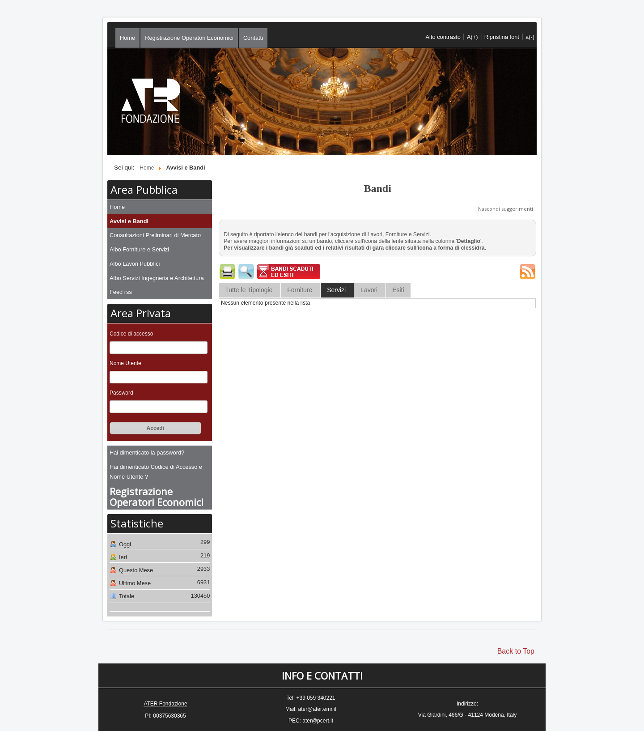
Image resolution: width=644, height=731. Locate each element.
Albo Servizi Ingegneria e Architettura (157, 278)
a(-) (529, 37)
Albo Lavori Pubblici (135, 263)
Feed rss (121, 292)
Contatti (253, 37)
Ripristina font (501, 37)
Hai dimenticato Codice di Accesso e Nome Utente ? (156, 471)
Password (121, 393)
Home (127, 37)
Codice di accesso (131, 334)
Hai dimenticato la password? (147, 452)
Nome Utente (125, 363)
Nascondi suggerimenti (505, 208)
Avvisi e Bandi (129, 221)
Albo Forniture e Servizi (139, 249)
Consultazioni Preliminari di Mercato (155, 235)
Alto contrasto (443, 37)
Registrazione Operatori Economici (189, 37)
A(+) (472, 37)
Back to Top (515, 651)
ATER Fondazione (165, 704)
